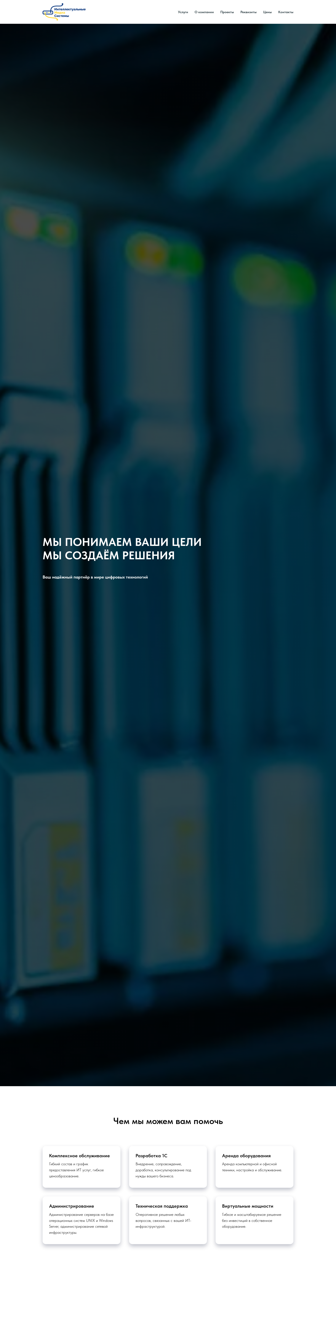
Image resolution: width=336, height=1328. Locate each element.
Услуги (183, 12)
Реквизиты (248, 12)
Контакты (285, 12)
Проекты (227, 12)
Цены (267, 12)
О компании (204, 12)
